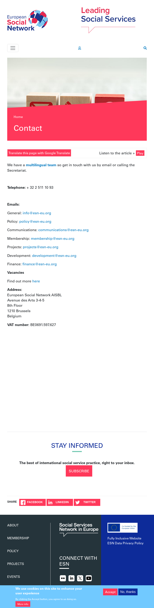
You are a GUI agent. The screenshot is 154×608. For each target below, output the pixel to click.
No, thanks (128, 592)
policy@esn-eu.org (35, 221)
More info (22, 604)
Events (13, 576)
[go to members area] (79, 48)
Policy (13, 551)
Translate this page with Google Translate (39, 153)
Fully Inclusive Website (124, 538)
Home (18, 117)
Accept (110, 592)
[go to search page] (145, 48)
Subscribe (79, 471)
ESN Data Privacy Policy (125, 543)
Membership (18, 538)
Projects (15, 564)
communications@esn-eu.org (63, 229)
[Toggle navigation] (12, 48)
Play (140, 153)
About (13, 525)
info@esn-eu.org (37, 212)
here (36, 281)
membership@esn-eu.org (52, 238)
